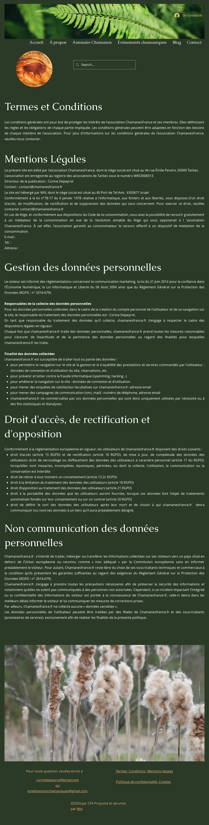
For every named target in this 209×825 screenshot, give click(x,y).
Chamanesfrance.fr (19, 556)
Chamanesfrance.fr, (153, 595)
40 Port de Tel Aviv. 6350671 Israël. (122, 192)
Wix (79, 809)
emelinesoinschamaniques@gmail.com (58, 791)
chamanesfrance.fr (25, 398)
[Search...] (104, 64)
